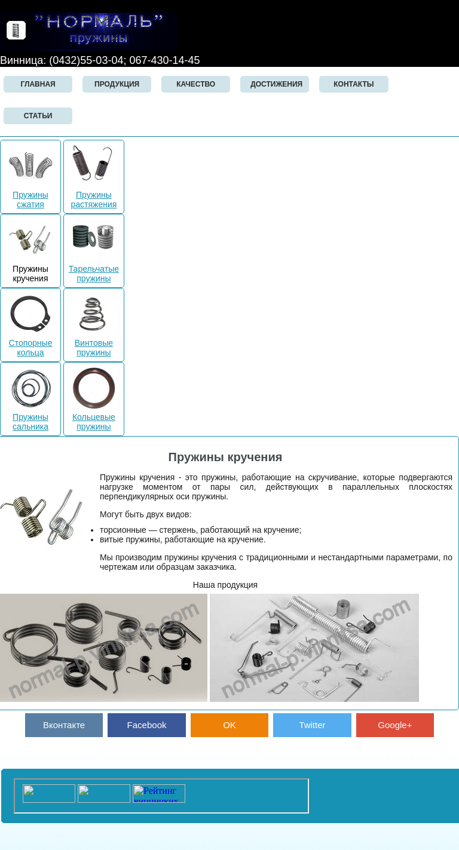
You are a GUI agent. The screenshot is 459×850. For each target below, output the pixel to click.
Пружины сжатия (30, 194)
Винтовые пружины (93, 343)
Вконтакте (64, 725)
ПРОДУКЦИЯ (116, 84)
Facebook (147, 725)
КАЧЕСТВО (195, 84)
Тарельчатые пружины (94, 268)
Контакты (353, 84)
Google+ (395, 725)
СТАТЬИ (38, 116)
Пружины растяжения (94, 194)
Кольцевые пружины (93, 417)
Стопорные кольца (30, 343)
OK (229, 725)
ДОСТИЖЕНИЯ (276, 84)
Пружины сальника (30, 417)
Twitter (312, 725)
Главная (37, 84)
